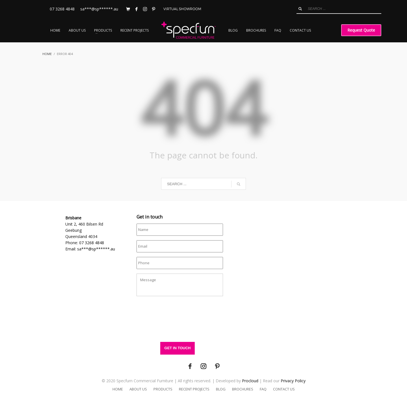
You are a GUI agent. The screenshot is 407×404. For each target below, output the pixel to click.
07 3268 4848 (62, 9)
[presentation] (179, 322)
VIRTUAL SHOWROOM (182, 9)
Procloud (250, 380)
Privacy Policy (293, 380)
